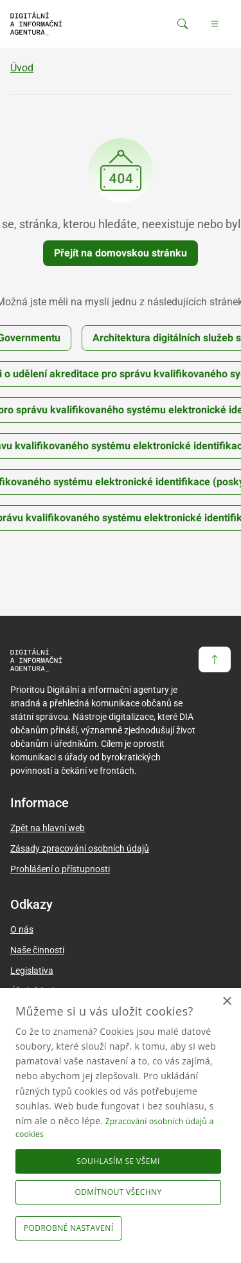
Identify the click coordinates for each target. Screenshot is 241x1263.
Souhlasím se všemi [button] (117, 1161)
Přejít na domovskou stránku (120, 253)
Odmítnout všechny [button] (118, 1192)
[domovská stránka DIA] (36, 23)
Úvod (21, 68)
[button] (70, 1228)
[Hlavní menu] (214, 24)
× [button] (226, 1002)
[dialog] (120, 1125)
